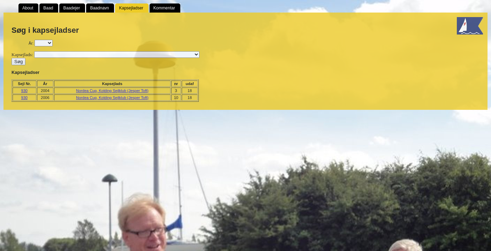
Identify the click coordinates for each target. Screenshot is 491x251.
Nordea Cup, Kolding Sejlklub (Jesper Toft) (112, 91)
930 (24, 91)
